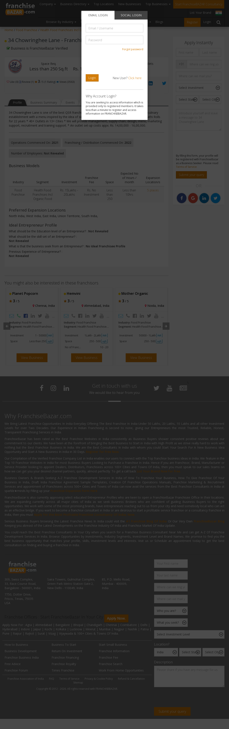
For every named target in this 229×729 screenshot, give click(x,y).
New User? (127, 78)
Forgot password (132, 49)
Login (92, 78)
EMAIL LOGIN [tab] (98, 15)
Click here (135, 78)
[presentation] (115, 62)
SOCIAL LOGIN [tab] (131, 15)
